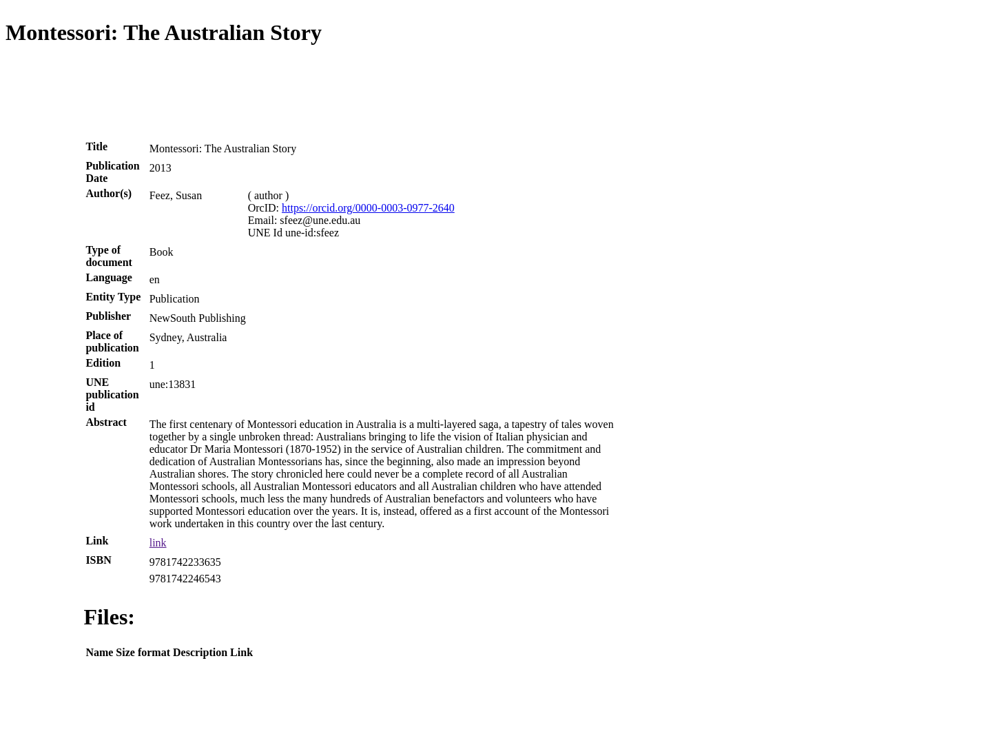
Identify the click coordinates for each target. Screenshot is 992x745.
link (158, 543)
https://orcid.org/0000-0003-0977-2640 (368, 208)
